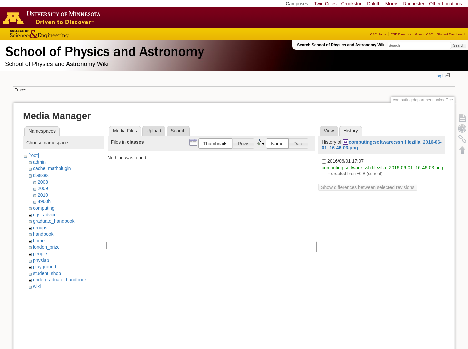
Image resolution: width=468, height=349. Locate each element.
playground (44, 266)
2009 (43, 188)
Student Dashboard (451, 34)
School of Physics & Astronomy (103, 50)
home (39, 240)
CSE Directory (401, 34)
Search (458, 45)
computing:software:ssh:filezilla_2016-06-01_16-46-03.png (382, 167)
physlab (41, 260)
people (40, 253)
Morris (392, 3)
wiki (37, 286)
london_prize (46, 247)
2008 (43, 182)
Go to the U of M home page (53, 17)
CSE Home (378, 34)
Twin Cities (325, 3)
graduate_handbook (54, 221)
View (329, 130)
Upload (153, 130)
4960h (44, 201)
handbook (43, 234)
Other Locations (445, 3)
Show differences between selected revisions (367, 187)
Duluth (373, 3)
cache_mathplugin (52, 168)
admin (39, 162)
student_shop (47, 273)
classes (41, 175)
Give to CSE (424, 34)
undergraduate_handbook (60, 279)
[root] (33, 155)
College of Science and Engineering (60, 34)
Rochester (413, 3)
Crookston (352, 3)
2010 (43, 195)
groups (40, 227)
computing (44, 208)
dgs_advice (45, 214)
